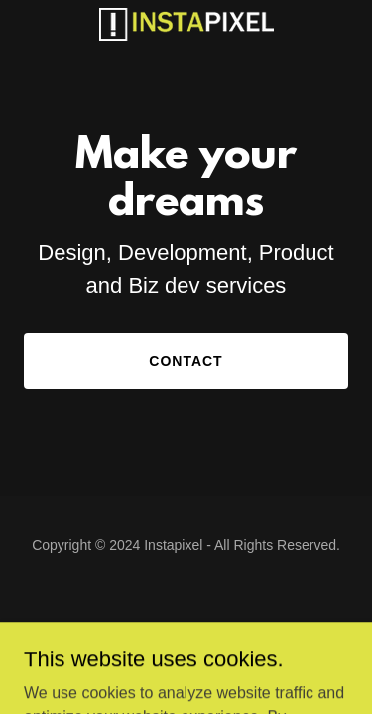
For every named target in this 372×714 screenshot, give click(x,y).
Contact (185, 361)
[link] (186, 24)
